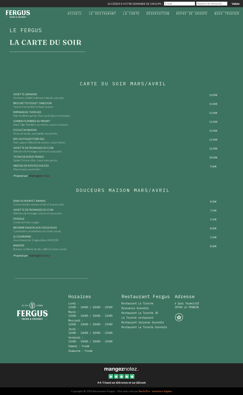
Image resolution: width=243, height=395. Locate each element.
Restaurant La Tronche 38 (140, 313)
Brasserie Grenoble (135, 308)
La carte (131, 13)
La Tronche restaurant (137, 317)
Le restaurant (102, 13)
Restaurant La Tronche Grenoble (144, 327)
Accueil (75, 13)
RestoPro (144, 391)
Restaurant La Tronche (137, 303)
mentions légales (162, 391)
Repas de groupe (192, 13)
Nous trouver (227, 13)
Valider (236, 3)
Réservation (158, 13)
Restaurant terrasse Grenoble (143, 322)
